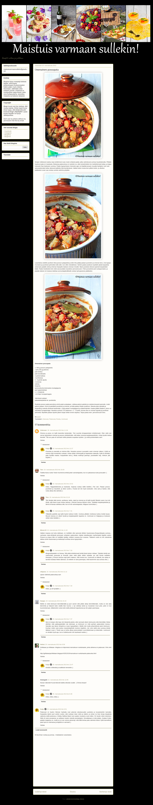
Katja (47, 448)
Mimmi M (43, 530)
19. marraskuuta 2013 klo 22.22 (56, 601)
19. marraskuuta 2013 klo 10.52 (63, 484)
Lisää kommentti (41, 730)
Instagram (8, 133)
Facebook (8, 131)
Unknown (43, 430)
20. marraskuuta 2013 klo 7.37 (62, 619)
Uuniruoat (64, 419)
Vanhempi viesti (105, 792)
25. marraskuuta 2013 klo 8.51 (57, 709)
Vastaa (42, 440)
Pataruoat (52, 419)
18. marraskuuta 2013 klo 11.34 (57, 430)
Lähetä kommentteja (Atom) (75, 799)
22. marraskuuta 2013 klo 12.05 (58, 680)
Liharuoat (45, 419)
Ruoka (58, 419)
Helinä (42, 644)
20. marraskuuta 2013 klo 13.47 (63, 664)
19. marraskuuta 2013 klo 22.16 (59, 497)
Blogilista (8, 135)
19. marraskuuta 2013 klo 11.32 (57, 530)
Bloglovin (8, 136)
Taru (41, 469)
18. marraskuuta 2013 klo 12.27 (63, 448)
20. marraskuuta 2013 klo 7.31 (62, 511)
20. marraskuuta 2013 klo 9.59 (55, 644)
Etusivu (73, 792)
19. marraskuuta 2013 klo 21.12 (57, 572)
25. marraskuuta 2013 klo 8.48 (62, 694)
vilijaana (43, 572)
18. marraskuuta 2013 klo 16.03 (54, 469)
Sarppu (42, 601)
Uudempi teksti (40, 792)
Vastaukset (45, 444)
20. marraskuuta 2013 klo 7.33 (62, 550)
